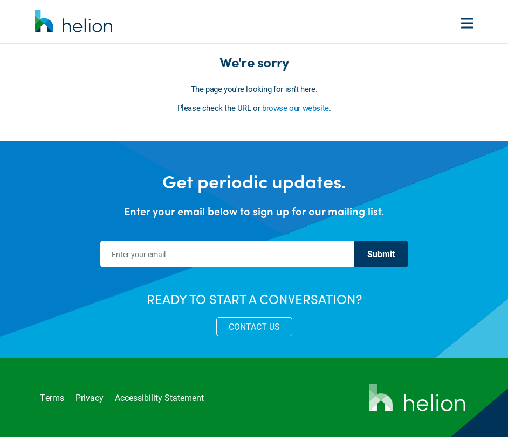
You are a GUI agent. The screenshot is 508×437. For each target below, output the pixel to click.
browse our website (295, 107)
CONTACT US (254, 326)
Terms (52, 397)
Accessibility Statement (159, 397)
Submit (381, 253)
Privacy (89, 397)
